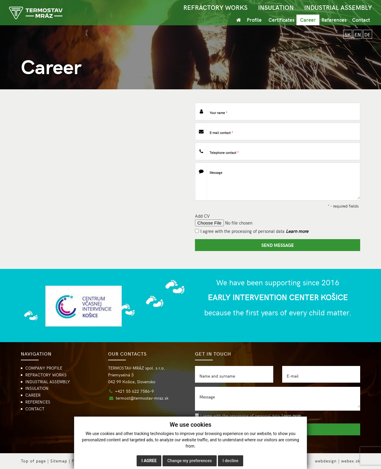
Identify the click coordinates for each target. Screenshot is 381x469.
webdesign (326, 461)
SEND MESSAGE (277, 245)
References (333, 19)
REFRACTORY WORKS (215, 7)
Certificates (281, 19)
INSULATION (276, 7)
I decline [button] (230, 460)
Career (308, 19)
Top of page (33, 461)
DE (367, 34)
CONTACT (34, 409)
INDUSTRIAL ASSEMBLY (338, 7)
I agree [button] (149, 460)
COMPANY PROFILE (43, 368)
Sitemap (58, 461)
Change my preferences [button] (189, 460)
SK (346, 34)
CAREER (32, 395)
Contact (361, 19)
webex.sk (350, 461)
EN (357, 34)
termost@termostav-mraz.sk (142, 398)
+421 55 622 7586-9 (134, 391)
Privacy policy (86, 461)
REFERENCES (37, 402)
